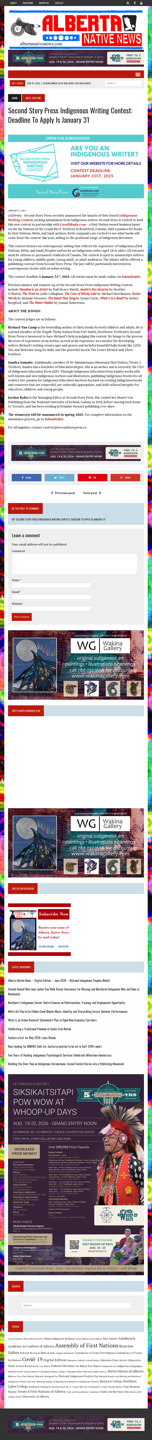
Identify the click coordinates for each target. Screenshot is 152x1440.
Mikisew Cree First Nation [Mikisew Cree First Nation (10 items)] (21, 1368)
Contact (59, 3)
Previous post (63, 494)
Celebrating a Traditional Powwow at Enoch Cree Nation (39, 1020)
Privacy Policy (125, 1436)
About (13, 3)
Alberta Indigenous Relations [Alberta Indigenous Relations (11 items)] (59, 1330)
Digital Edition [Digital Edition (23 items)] (54, 1352)
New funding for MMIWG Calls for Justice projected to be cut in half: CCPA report (54, 1037)
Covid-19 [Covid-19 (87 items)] (32, 1351)
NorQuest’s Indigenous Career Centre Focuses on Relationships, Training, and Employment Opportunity (66, 993)
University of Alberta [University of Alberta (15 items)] (35, 1389)
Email (15, 582)
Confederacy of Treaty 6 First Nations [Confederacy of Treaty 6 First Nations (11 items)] (94, 1345)
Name (15, 570)
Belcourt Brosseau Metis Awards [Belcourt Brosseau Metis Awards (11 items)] (37, 1345)
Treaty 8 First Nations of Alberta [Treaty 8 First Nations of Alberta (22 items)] (41, 1383)
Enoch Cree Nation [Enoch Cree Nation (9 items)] (41, 1358)
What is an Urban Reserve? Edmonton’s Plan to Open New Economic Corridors (52, 1011)
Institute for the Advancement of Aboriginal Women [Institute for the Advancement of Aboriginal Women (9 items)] (32, 1363)
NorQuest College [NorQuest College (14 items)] (111, 1373)
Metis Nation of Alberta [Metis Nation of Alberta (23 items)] (125, 1363)
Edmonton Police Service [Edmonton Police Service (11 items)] (113, 1352)
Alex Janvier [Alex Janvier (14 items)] (109, 1330)
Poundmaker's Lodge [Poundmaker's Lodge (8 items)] (97, 1379)
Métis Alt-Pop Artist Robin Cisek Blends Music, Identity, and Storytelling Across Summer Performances (67, 1002)
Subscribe (28, 3)
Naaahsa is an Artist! (33, 290)
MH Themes (47, 1436)
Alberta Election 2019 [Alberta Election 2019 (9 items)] (32, 1330)
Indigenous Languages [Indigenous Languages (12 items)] (129, 1358)
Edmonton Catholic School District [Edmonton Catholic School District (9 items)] (82, 1352)
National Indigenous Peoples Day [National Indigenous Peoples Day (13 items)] (78, 1368)
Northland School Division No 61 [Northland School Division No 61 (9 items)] (55, 1378)
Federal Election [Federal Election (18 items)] (62, 1358)
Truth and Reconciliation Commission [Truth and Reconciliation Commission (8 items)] (82, 1384)
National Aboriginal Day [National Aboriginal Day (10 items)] (46, 1368)
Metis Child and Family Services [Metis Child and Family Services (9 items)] (91, 1363)
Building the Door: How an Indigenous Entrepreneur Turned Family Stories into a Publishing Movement (66, 1055)
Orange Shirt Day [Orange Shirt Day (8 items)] (79, 1379)
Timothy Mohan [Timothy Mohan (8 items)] (114, 1379)
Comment (18, 541)
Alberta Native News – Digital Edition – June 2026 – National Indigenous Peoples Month (58, 971)
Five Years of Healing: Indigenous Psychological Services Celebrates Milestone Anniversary (59, 1046)
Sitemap (140, 1436)
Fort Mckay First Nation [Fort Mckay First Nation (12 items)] (87, 1358)
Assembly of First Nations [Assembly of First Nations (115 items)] (86, 1337)
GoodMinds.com (73, 225)
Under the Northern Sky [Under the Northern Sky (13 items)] (114, 1384)
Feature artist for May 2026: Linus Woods (32, 1029)
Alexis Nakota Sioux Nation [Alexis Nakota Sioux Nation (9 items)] (88, 1330)
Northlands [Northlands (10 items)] (33, 1378)
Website (16, 593)
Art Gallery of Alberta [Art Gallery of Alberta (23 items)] (38, 1338)
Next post (92, 494)
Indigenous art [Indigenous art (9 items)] (109, 1358)
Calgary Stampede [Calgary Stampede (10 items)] (64, 1345)
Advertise (44, 3)
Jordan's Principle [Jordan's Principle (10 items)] (66, 1363)
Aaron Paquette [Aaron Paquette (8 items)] (15, 1331)
